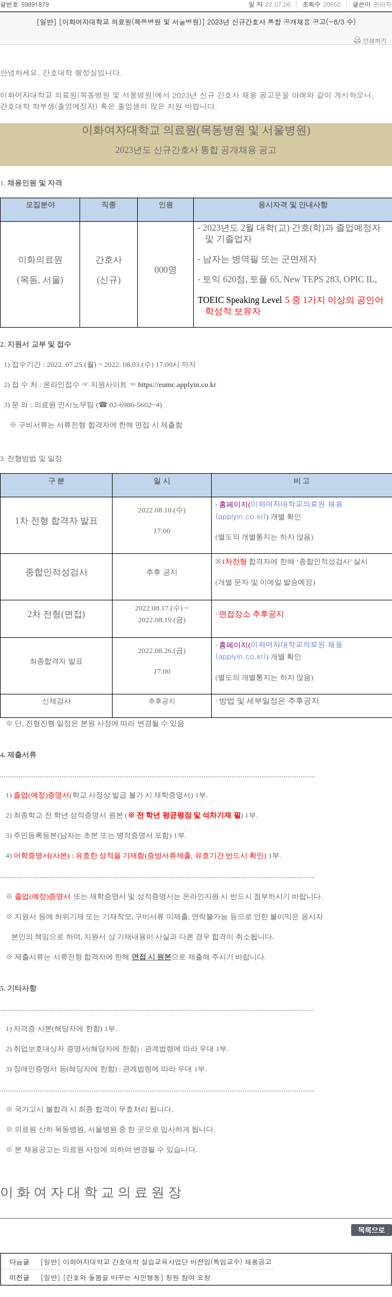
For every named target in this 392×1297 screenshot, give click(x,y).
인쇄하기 (374, 40)
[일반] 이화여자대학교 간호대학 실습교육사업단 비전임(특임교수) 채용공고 (156, 1261)
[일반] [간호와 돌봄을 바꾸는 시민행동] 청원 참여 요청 (125, 1277)
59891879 (35, 4)
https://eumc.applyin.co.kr (177, 384)
